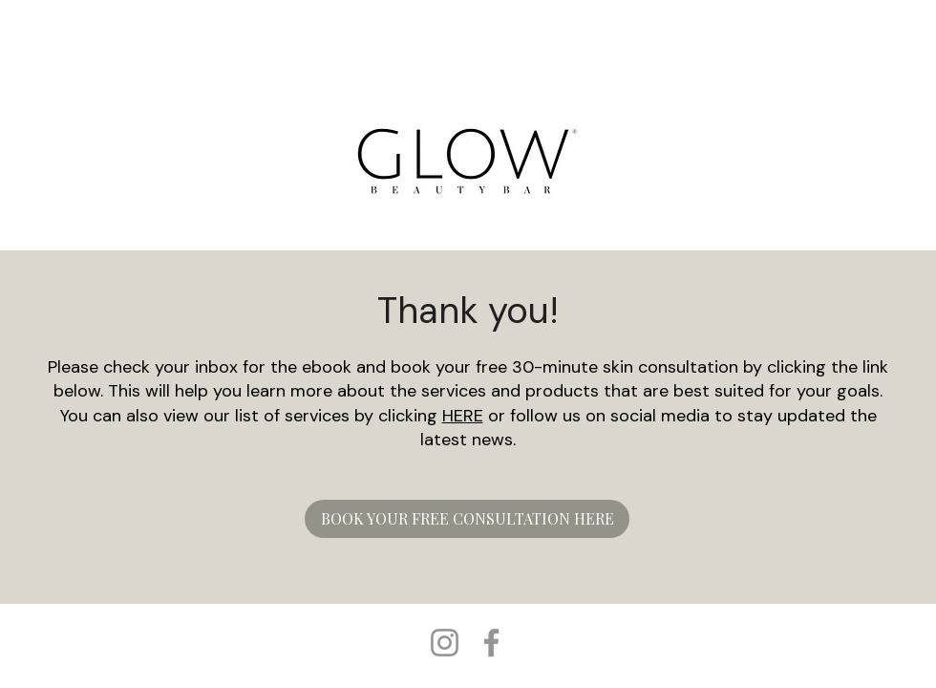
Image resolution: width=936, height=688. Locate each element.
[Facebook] (491, 642)
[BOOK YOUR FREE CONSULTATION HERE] (467, 519)
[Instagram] (444, 642)
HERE (462, 415)
